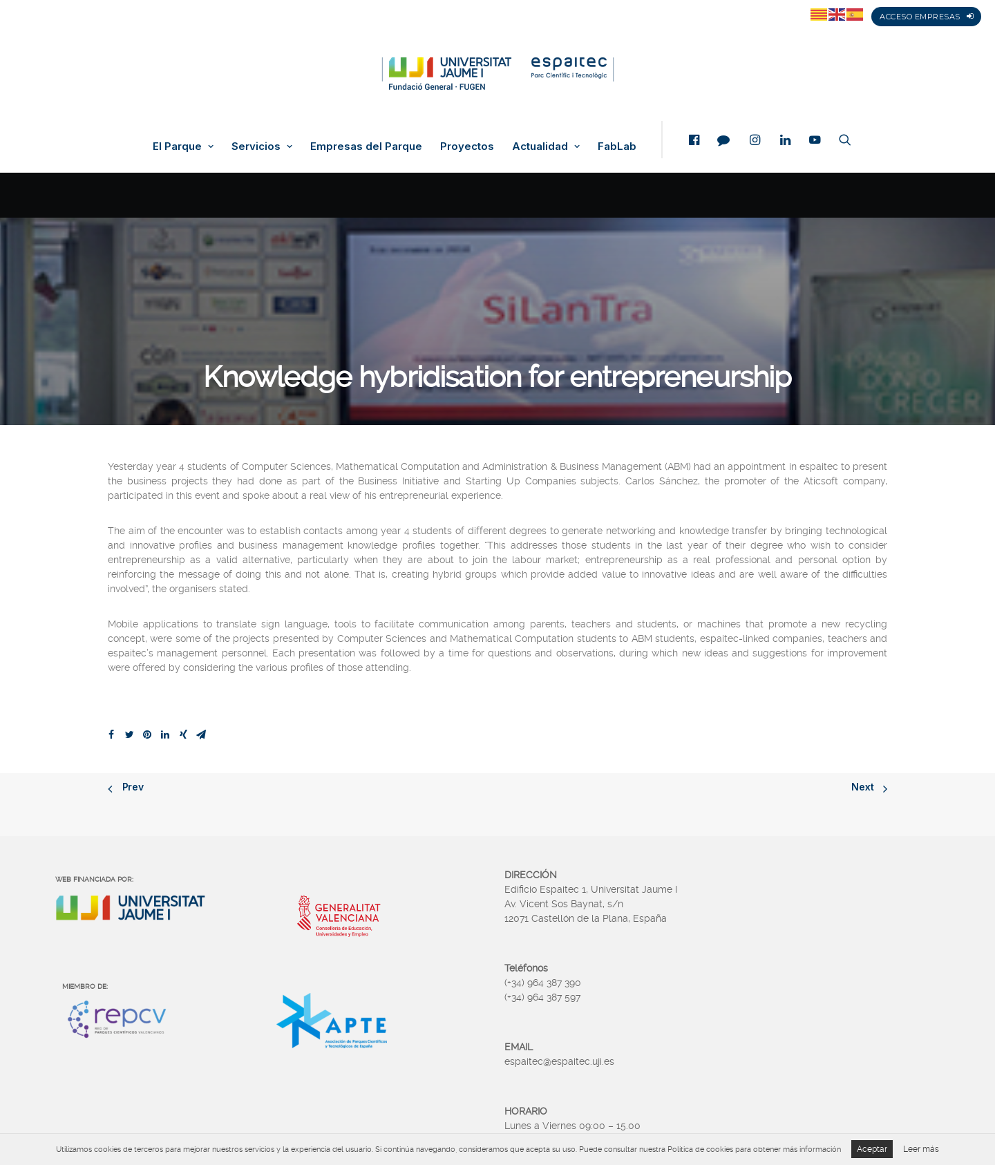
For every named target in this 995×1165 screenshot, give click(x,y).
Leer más (921, 1149)
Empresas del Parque (366, 146)
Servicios (261, 146)
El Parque (183, 146)
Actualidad (546, 146)
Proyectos (467, 146)
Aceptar (872, 1149)
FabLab (617, 146)
